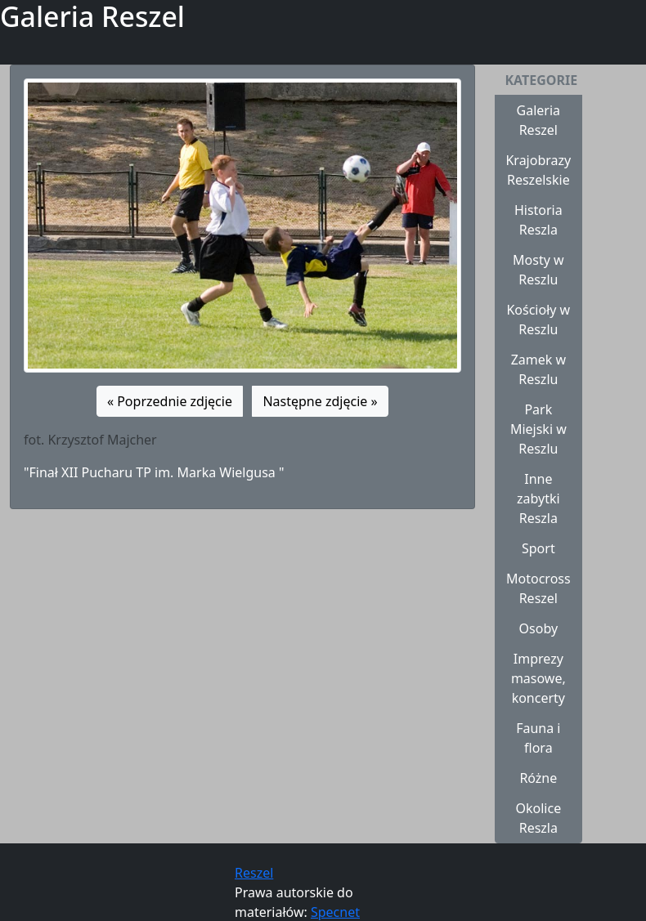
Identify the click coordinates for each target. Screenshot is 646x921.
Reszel (254, 873)
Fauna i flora (538, 738)
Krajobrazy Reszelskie (538, 170)
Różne (538, 778)
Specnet (335, 912)
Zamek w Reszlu (538, 369)
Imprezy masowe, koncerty (538, 678)
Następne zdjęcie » (319, 401)
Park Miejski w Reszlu (538, 429)
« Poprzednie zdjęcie (169, 401)
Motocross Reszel (538, 588)
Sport (538, 548)
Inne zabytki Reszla (538, 498)
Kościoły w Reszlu (538, 319)
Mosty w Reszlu (538, 269)
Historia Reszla (538, 220)
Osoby (539, 628)
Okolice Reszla (538, 818)
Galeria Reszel (539, 120)
